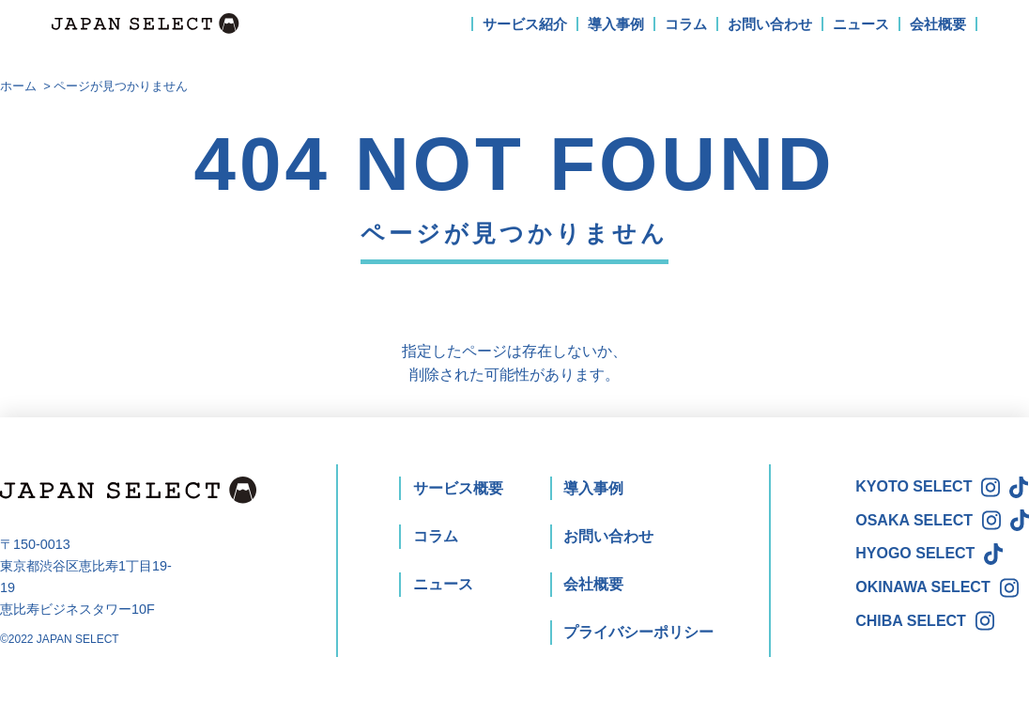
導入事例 (616, 24)
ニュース (861, 24)
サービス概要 (458, 488)
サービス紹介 (525, 24)
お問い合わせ (770, 24)
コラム (686, 24)
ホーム (18, 86)
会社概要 (938, 24)
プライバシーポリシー (638, 632)
